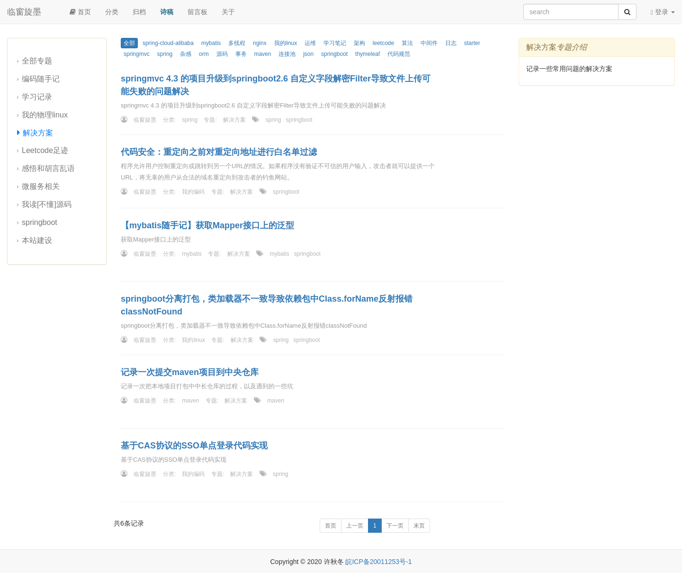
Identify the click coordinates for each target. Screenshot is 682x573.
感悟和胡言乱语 (48, 168)
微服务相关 (41, 186)
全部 (129, 43)
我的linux (285, 43)
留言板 (197, 12)
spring (165, 54)
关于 (228, 12)
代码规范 (398, 54)
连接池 (287, 54)
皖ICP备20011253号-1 (378, 561)
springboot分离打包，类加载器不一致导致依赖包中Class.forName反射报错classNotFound (267, 305)
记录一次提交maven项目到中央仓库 (190, 372)
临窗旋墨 (24, 12)
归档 (139, 12)
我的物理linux (45, 115)
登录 (663, 12)
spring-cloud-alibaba (168, 43)
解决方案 (38, 133)
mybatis (211, 43)
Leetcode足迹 (45, 150)
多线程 (236, 43)
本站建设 (37, 240)
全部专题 (37, 61)
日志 (451, 43)
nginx (260, 43)
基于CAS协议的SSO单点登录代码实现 (194, 445)
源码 (222, 54)
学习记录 (37, 97)
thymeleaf (367, 54)
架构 (359, 43)
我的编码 (193, 191)
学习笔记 (334, 43)
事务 (241, 54)
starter (472, 43)
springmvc (137, 54)
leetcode (383, 43)
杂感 (185, 54)
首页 (80, 12)
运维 (310, 43)
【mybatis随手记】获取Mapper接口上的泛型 (207, 225)
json (308, 54)
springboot (39, 222)
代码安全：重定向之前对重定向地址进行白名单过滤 (219, 152)
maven (262, 54)
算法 (407, 43)
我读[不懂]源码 (47, 204)
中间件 (429, 43)
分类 (111, 12)
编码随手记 (41, 79)
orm (204, 54)
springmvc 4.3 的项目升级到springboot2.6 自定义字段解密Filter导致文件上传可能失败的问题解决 (276, 85)
